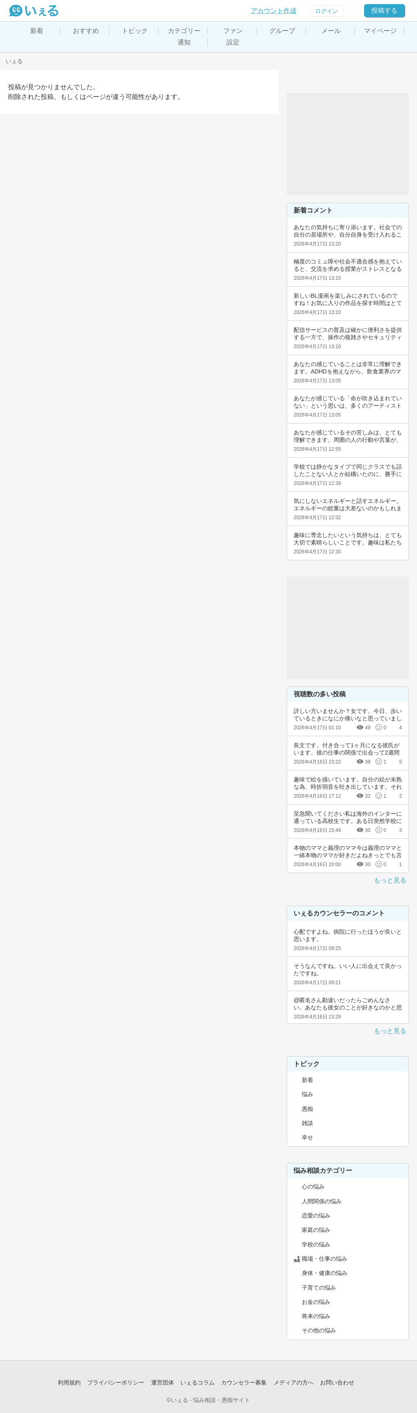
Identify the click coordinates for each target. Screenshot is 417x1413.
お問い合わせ (337, 1382)
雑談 (307, 1123)
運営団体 (162, 1382)
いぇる (14, 61)
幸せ (307, 1137)
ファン (233, 30)
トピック (135, 30)
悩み (307, 1094)
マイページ (380, 30)
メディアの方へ (294, 1382)
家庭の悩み (316, 1230)
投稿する (384, 10)
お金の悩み (316, 1302)
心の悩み (313, 1186)
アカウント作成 (273, 10)
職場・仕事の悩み (324, 1258)
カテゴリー (184, 30)
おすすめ (86, 30)
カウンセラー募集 (244, 1382)
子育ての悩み (319, 1287)
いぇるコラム (197, 1382)
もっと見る (390, 880)
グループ (282, 30)
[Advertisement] (348, 144)
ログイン (326, 11)
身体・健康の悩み (324, 1273)
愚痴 (307, 1109)
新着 (36, 30)
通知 (184, 42)
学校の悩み (316, 1244)
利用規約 (69, 1382)
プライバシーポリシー (115, 1382)
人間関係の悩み (322, 1201)
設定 (232, 42)
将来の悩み (316, 1316)
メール (331, 30)
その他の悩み (319, 1330)
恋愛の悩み (316, 1215)
